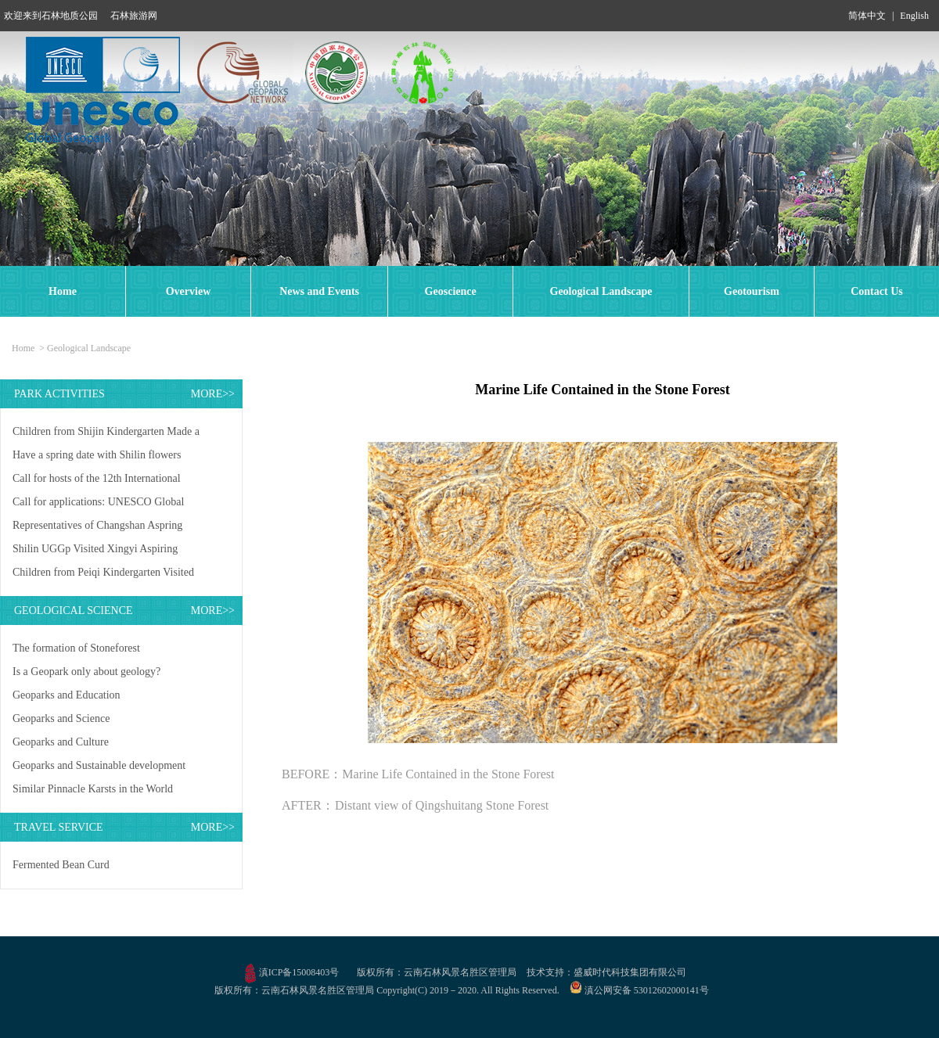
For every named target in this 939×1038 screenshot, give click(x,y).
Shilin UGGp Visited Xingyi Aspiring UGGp (95, 552)
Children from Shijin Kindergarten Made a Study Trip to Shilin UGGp (106, 435)
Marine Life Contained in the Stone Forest (448, 774)
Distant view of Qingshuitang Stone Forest (442, 805)
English (914, 15)
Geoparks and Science (61, 718)
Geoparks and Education (67, 695)
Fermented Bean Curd (61, 865)
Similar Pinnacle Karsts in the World (93, 789)
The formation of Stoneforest (76, 648)
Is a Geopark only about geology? (86, 671)
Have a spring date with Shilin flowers (97, 455)
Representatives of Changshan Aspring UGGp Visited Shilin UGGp (97, 528)
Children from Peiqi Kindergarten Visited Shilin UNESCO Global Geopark (103, 575)
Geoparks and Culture (61, 742)
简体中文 (867, 15)
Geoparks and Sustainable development (99, 765)
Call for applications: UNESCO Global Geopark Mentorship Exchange (98, 505)
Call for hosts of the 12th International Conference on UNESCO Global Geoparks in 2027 (106, 481)
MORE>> (213, 394)
